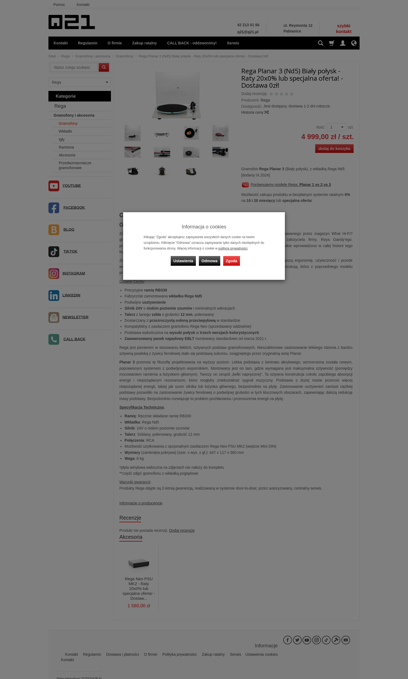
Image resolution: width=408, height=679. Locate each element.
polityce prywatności (232, 248)
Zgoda (231, 260)
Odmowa (210, 260)
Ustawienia (183, 260)
